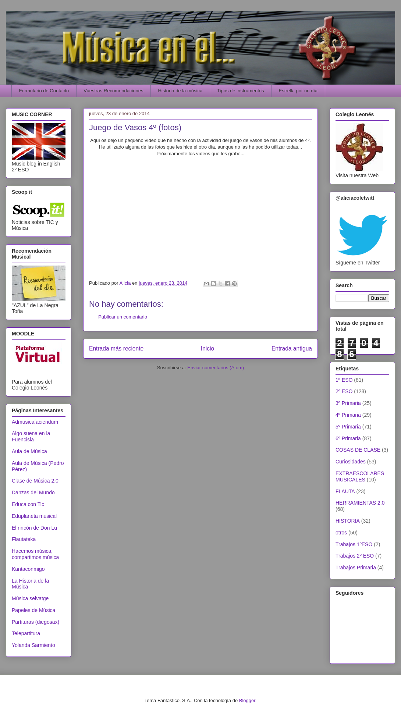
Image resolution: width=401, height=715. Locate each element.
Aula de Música (29, 451)
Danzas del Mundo (33, 492)
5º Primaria (348, 427)
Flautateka (24, 539)
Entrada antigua (292, 348)
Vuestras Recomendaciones (113, 90)
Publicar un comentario (122, 317)
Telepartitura (26, 633)
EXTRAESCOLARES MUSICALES (360, 476)
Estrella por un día (298, 90)
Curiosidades (351, 462)
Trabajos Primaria (356, 567)
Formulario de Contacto (44, 90)
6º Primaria (348, 438)
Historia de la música (180, 90)
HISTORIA (348, 521)
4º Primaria (348, 415)
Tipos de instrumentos (240, 90)
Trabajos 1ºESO (354, 544)
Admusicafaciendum (35, 422)
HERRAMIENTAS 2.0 (360, 503)
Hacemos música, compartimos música (35, 554)
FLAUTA (345, 491)
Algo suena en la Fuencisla (31, 436)
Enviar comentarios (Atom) (215, 367)
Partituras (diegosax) (35, 622)
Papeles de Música (33, 610)
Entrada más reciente (116, 348)
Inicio (207, 348)
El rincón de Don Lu (34, 528)
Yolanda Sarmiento (33, 645)
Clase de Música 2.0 (35, 481)
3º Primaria (348, 403)
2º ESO (344, 391)
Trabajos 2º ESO (355, 556)
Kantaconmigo (28, 569)
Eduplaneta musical (34, 516)
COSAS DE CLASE (358, 450)
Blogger (247, 700)
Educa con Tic (28, 504)
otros (341, 533)
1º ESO (344, 380)
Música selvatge (30, 598)
